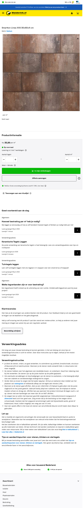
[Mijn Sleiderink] (72, 13)
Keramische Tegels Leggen (14, 241)
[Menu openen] (3, 13)
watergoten (19, 383)
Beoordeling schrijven (12, 331)
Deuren (5, 499)
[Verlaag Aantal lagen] (4, 159)
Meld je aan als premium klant (54, 7)
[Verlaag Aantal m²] (67, 159)
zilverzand (8, 398)
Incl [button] (78, 3)
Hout (4, 492)
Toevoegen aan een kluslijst (16, 193)
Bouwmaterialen (9, 485)
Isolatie (5, 489)
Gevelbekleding (8, 506)
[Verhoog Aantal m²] (78, 159)
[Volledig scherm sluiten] (78, 38)
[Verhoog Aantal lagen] (15, 159)
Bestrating (6, 502)
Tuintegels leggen (10, 264)
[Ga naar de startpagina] (16, 13)
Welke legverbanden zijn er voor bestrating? (23, 284)
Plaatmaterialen (9, 495)
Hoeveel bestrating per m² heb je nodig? (21, 221)
